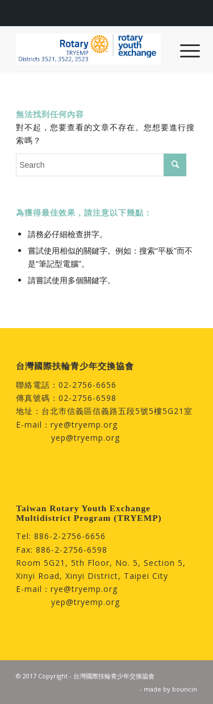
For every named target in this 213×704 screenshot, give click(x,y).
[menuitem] (181, 50)
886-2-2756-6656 (70, 536)
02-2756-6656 (87, 384)
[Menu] (181, 50)
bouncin (184, 689)
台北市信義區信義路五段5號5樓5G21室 (117, 410)
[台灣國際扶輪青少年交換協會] (88, 49)
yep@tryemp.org (85, 437)
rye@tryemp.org (84, 424)
